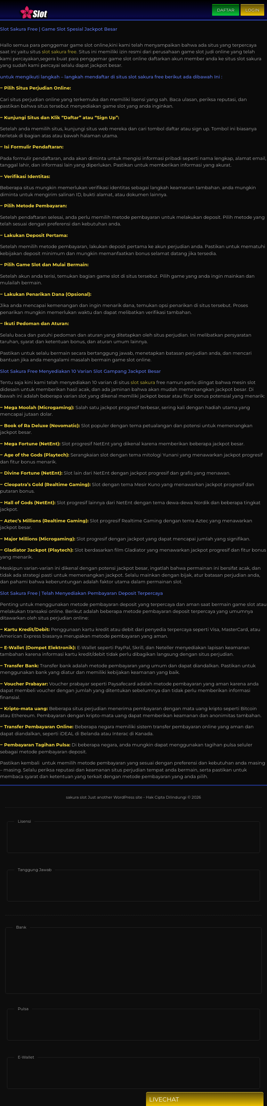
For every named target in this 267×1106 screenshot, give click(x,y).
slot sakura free (59, 51)
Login (252, 10)
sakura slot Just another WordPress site (104, 797)
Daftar (225, 10)
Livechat (176, 1099)
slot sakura (143, 382)
